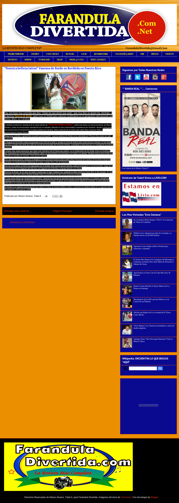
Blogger (154, 497)
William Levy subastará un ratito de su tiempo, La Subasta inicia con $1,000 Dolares (153, 234)
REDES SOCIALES (98, 59)
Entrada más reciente (16, 211)
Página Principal (62, 211)
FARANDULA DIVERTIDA (22, 222)
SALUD (60, 59)
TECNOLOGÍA (44, 59)
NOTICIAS (70, 54)
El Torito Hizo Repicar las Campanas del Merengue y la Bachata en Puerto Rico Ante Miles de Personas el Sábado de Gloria (154, 262)
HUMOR (28, 59)
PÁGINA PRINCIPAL (16, 54)
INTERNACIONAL (101, 54)
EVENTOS (169, 54)
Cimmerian (126, 497)
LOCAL (84, 54)
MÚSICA (154, 54)
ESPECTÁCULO (52, 54)
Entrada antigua (104, 211)
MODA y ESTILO (77, 59)
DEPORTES (12, 59)
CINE (142, 54)
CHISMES (35, 54)
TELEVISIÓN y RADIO (124, 54)
